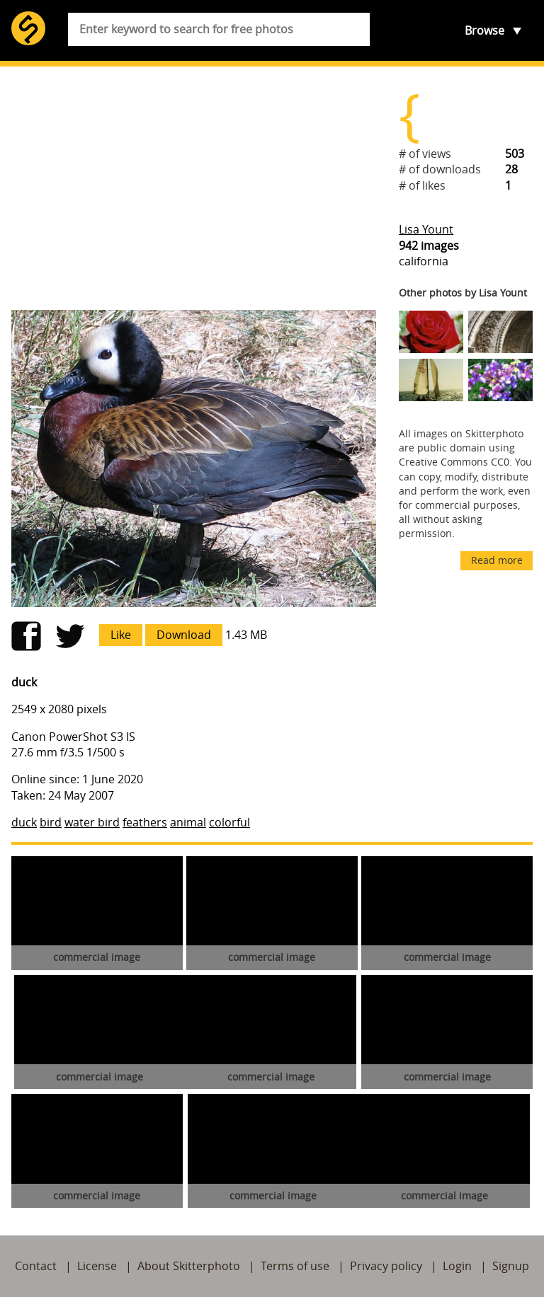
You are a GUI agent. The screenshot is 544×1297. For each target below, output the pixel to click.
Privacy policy (386, 1266)
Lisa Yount (426, 229)
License (97, 1266)
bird (51, 822)
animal (188, 822)
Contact (36, 1266)
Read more (497, 560)
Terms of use (295, 1266)
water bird (92, 822)
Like (120, 634)
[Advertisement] (193, 188)
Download (184, 634)
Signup (510, 1266)
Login (457, 1266)
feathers (145, 822)
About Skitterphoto (188, 1266)
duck (24, 822)
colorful (229, 822)
